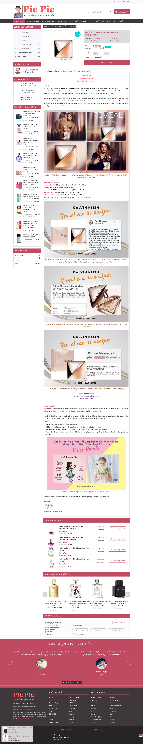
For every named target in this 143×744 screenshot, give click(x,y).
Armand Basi (53, 708)
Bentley (93, 708)
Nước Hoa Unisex (49, 21)
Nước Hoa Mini (80, 21)
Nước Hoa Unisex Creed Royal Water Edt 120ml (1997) (97, 602)
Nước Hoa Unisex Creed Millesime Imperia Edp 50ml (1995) (54, 603)
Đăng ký (126, 1)
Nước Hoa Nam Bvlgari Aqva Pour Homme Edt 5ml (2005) (31, 113)
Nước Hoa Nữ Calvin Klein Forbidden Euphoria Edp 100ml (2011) (71, 538)
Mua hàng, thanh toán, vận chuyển (64, 735)
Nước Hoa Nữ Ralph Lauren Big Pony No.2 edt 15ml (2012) (30, 183)
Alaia (50, 700)
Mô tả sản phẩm (51, 71)
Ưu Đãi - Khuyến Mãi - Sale (61, 737)
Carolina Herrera (54, 722)
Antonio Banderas (96, 703)
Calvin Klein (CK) (96, 717)
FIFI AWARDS (110, 21)
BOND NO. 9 (113, 708)
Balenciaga (72, 708)
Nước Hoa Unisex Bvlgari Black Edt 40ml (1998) (20, 729)
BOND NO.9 (52, 714)
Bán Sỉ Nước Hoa (59, 740)
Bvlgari (51, 719)
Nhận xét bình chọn (120, 622)
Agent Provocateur (74, 697)
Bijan (70, 711)
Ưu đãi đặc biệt (84, 71)
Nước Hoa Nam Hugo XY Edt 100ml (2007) (31, 236)
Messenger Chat (29, 72)
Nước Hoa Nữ (19, 21)
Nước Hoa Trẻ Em (65, 21)
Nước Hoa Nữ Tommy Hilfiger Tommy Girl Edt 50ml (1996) (30, 223)
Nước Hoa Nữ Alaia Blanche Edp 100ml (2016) (18, 737)
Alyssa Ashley (53, 703)
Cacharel (71, 719)
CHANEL (112, 722)
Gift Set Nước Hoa (96, 21)
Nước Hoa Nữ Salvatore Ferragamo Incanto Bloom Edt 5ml (31, 141)
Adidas (51, 697)
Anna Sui (52, 706)
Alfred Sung (72, 700)
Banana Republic (115, 706)
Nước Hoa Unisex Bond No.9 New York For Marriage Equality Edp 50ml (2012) (75, 603)
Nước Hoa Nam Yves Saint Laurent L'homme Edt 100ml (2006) (30, 209)
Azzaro (93, 706)
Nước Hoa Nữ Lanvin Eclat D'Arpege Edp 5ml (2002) (30, 156)
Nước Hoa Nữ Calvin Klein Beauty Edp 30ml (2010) (74, 560)
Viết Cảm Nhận (76, 683)
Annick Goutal (73, 706)
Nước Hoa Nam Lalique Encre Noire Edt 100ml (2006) (118, 602)
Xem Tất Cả (66, 683)
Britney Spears (53, 717)
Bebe (50, 711)
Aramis (112, 703)
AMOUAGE (72, 703)
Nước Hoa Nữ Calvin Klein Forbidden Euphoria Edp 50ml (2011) (71, 527)
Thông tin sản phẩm (68, 71)
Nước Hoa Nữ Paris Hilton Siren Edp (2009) (31, 195)
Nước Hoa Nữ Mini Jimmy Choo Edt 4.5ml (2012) (31, 169)
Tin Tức (121, 21)
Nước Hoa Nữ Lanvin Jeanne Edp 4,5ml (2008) (30, 127)
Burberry (71, 717)
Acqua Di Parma (96, 697)
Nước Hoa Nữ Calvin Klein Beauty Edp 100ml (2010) (74, 549)
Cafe (111, 714)
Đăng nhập (117, 1)
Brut (92, 711)
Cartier (71, 722)
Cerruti (93, 722)
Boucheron (72, 714)
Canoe (112, 717)
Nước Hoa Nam (33, 21)
